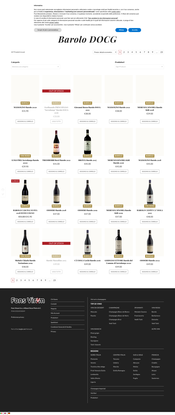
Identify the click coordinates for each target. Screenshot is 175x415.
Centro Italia (119, 355)
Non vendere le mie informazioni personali (102, 18)
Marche (116, 367)
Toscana (116, 359)
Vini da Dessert (97, 308)
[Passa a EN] (5, 413)
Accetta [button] (135, 30)
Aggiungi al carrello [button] (25, 121)
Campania (137, 359)
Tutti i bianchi (96, 345)
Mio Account (55, 313)
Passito (93, 316)
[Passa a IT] (1, 413)
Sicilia (135, 370)
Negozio (53, 308)
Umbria (116, 363)
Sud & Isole (138, 355)
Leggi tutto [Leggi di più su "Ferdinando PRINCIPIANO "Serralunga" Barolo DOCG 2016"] (56, 121)
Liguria (93, 382)
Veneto (93, 363)
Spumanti (138, 308)
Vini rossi (25, 156)
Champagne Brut (115, 319)
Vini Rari (94, 393)
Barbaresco (156, 316)
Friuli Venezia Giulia (98, 370)
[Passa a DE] (9, 413)
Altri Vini (156, 329)
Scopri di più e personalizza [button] (48, 30)
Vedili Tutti (138, 319)
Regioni (94, 351)
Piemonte (94, 359)
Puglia (135, 378)
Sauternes (155, 378)
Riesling (93, 337)
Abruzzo (136, 363)
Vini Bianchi (96, 329)
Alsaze (154, 370)
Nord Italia (96, 355)
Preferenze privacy (17, 317)
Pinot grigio (95, 333)
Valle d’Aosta (95, 378)
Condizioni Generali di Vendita (61, 327)
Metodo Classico (140, 312)
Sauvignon (94, 341)
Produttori (54, 318)
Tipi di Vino (96, 304)
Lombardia (94, 374)
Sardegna (136, 374)
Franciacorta (139, 316)
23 (161, 52)
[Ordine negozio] (105, 52)
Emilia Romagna (119, 370)
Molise (135, 367)
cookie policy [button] (115, 11)
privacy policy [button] (54, 22)
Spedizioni (54, 322)
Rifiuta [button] (121, 30)
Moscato (94, 312)
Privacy (53, 331)
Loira (153, 374)
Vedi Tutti (112, 323)
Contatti (54, 304)
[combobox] (35, 66)
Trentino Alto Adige (98, 367)
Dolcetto (155, 319)
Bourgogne (156, 367)
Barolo (25, 103)
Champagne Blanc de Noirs (119, 316)
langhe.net (22, 329)
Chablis (154, 363)
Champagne (114, 308)
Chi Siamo (54, 299)
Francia (155, 355)
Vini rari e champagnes (98, 299)
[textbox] (35, 66)
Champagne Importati (98, 389)
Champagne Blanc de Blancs (119, 312)
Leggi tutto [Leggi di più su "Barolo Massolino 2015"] (56, 272)
